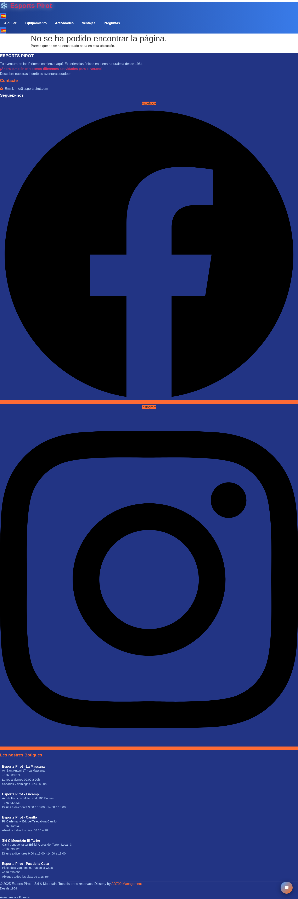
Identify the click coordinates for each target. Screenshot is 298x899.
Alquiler (10, 23)
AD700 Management (126, 884)
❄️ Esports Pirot (26, 5)
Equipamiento (36, 23)
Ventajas (88, 23)
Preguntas (112, 23)
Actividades (64, 23)
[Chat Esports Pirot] (287, 888)
